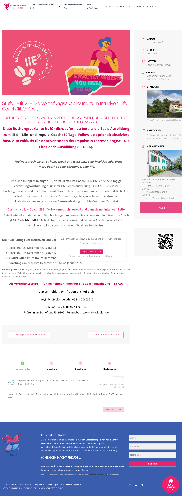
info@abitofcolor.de (156, 191)
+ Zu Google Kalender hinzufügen (29, 334)
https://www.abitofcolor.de (160, 198)
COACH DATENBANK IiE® (72, 6)
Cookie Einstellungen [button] (79, 256)
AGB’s (69, 269)
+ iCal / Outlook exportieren (105, 334)
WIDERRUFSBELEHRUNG (53, 488)
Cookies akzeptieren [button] (91, 251)
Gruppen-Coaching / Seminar (162, 138)
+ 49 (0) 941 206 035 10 (157, 185)
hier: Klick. (32, 220)
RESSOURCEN (123, 6)
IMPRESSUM (17, 488)
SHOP (109, 6)
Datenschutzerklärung (97, 474)
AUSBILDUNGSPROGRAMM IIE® (45, 6)
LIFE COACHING (95, 6)
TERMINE (138, 6)
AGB (40, 488)
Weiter (113, 409)
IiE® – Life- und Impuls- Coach (36, 134)
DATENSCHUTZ (30, 488)
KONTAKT (151, 6)
